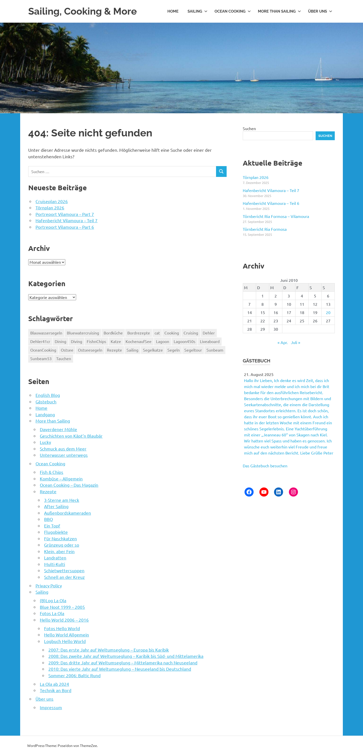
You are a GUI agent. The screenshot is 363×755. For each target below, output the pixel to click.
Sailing (197, 11)
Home (172, 11)
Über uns (320, 11)
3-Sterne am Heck (61, 499)
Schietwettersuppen (64, 570)
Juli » (295, 342)
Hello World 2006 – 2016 (64, 619)
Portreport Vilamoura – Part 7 (65, 213)
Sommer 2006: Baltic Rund (74, 675)
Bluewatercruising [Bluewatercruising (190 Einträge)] (83, 332)
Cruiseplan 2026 (52, 201)
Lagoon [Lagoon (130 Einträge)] (162, 341)
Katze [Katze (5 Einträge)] (116, 341)
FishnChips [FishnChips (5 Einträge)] (96, 341)
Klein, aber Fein (59, 551)
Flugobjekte (56, 531)
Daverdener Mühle (58, 429)
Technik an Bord (55, 690)
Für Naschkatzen (60, 538)
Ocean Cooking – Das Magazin (69, 484)
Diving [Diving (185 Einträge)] (76, 341)
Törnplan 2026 (50, 207)
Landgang (45, 414)
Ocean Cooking (233, 11)
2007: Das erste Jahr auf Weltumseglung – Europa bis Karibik (108, 649)
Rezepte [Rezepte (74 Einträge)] (114, 349)
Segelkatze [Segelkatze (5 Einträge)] (153, 349)
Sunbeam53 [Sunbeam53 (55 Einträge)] (41, 358)
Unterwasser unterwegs (64, 454)
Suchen (249, 128)
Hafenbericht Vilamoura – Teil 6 (271, 203)
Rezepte (48, 491)
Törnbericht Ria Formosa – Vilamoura (276, 215)
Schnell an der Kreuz (64, 576)
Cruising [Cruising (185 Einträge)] (191, 332)
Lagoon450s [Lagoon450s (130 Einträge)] (184, 341)
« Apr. (283, 342)
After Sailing (56, 506)
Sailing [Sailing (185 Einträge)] (132, 349)
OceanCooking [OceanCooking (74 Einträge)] (43, 349)
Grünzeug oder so (61, 544)
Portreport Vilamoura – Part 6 (65, 226)
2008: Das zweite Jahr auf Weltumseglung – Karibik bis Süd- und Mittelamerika (125, 655)
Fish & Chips (51, 471)
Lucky (45, 441)
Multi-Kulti (54, 564)
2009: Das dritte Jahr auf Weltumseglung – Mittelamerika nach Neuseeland (122, 662)
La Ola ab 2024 (54, 683)
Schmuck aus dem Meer (63, 448)
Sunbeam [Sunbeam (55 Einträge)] (214, 349)
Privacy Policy (49, 585)
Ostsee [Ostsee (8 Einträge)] (67, 349)
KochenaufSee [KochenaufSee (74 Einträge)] (139, 341)
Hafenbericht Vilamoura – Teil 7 (67, 220)
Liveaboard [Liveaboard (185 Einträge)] (210, 341)
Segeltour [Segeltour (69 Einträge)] (193, 349)
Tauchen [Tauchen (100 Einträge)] (63, 358)
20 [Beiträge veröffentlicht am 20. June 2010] (328, 312)
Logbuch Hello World (65, 641)
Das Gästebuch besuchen (265, 465)
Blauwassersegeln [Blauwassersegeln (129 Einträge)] (46, 332)
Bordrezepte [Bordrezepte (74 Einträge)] (138, 332)
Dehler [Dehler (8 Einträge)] (209, 332)
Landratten (55, 557)
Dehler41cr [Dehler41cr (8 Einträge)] (40, 341)
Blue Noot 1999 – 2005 (62, 606)
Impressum (51, 707)
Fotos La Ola (52, 613)
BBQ (48, 518)
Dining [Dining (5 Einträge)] (60, 341)
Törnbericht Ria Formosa (265, 229)
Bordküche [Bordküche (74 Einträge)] (113, 332)
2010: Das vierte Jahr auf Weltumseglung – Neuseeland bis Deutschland (119, 668)
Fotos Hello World (62, 628)
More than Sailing (279, 11)
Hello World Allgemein (66, 634)
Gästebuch (46, 401)
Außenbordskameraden (67, 512)
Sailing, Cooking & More (82, 11)
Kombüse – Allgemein (61, 478)
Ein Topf (52, 525)
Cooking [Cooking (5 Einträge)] (171, 332)
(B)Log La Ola (53, 600)
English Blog (48, 394)
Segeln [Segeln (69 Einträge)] (173, 349)
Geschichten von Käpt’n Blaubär (71, 435)
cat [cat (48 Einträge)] (157, 332)
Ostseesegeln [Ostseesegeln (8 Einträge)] (90, 349)
